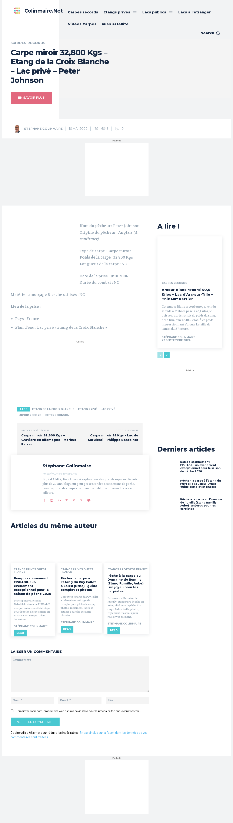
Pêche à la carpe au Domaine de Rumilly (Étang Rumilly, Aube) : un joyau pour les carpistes (125, 583)
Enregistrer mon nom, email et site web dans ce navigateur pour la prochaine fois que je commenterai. (78, 710)
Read (20, 633)
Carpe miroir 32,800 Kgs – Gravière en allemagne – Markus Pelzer (48, 439)
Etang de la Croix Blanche (53, 409)
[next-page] (167, 354)
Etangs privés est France (127, 569)
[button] (210, 33)
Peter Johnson (57, 415)
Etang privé (87, 409)
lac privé (108, 409)
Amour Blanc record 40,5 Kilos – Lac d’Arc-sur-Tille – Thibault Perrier (187, 294)
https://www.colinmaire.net (60, 473)
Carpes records (28, 43)
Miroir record (30, 415)
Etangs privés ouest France (30, 570)
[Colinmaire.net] (37, 10)
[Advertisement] (117, 169)
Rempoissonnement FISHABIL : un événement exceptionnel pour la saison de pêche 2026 (32, 586)
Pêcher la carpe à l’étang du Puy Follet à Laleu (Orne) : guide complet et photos (79, 584)
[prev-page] (160, 354)
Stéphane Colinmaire (43, 129)
